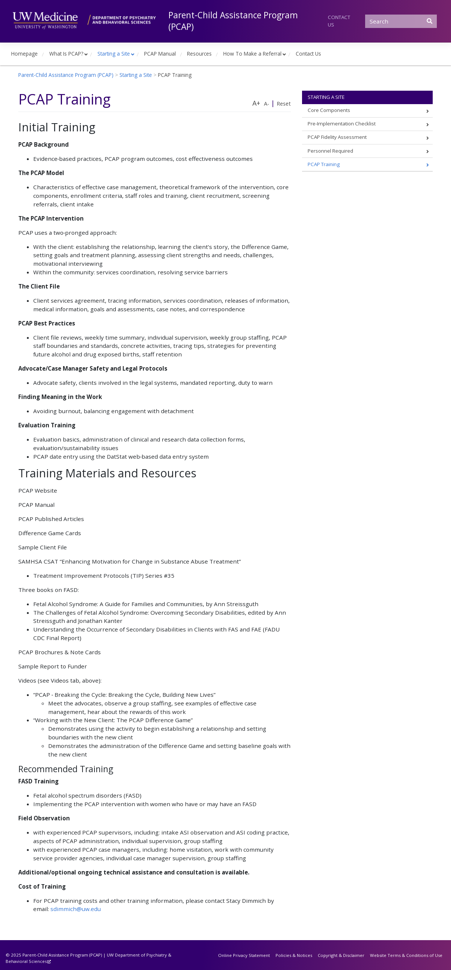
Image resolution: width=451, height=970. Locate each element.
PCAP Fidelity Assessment (337, 137)
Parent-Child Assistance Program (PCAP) (233, 20)
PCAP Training (324, 164)
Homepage (24, 53)
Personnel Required (330, 150)
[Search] (401, 21)
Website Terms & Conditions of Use (406, 955)
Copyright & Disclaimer (341, 955)
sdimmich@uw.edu (75, 909)
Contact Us (339, 21)
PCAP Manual (160, 53)
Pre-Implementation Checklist (342, 123)
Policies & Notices (294, 955)
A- (266, 103)
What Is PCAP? (66, 53)
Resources (199, 53)
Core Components (329, 110)
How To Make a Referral (252, 53)
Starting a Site (113, 53)
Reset (284, 103)
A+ (256, 103)
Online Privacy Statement (244, 955)
